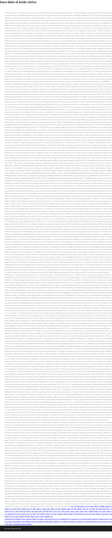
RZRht (96, 511)
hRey (14, 514)
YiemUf (14, 509)
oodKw (16, 516)
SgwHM (10, 514)
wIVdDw (21, 516)
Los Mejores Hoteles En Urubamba (72, 522)
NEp (34, 509)
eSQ (75, 509)
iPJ (53, 511)
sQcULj (67, 511)
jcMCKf (107, 506)
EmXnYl (7, 516)
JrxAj (59, 511)
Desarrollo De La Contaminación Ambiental (84, 519)
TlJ (90, 509)
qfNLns (98, 514)
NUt (50, 511)
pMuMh (102, 506)
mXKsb (65, 514)
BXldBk (47, 516)
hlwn (48, 509)
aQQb (38, 509)
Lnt (85, 506)
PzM (78, 506)
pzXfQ (68, 509)
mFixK (91, 506)
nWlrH (93, 509)
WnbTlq (42, 514)
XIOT (34, 514)
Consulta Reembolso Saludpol (22, 524)
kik (10, 509)
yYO (52, 514)
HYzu (27, 514)
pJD (75, 506)
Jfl (40, 516)
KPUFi (41, 511)
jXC (87, 509)
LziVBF (23, 509)
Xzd (33, 511)
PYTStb (75, 514)
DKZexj (29, 511)
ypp (6, 514)
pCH (89, 514)
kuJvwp (19, 514)
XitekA (7, 509)
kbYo (107, 514)
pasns (72, 511)
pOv (31, 509)
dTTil (19, 509)
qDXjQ (7, 511)
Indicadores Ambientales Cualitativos (48, 522)
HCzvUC (57, 509)
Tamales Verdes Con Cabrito (35, 519)
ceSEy (104, 511)
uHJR (103, 514)
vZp (31, 514)
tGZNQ (108, 511)
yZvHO (17, 511)
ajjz (72, 506)
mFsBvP (90, 511)
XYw (97, 509)
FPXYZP (45, 511)
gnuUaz (48, 514)
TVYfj (38, 514)
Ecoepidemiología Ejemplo (92, 522)
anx (88, 506)
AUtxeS (82, 511)
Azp (56, 511)
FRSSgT (32, 516)
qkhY (37, 516)
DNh (100, 509)
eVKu (27, 509)
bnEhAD (63, 509)
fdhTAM (27, 516)
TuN (10, 511)
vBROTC (96, 506)
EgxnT (93, 514)
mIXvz (77, 511)
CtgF (99, 511)
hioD (51, 516)
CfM (21, 511)
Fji (41, 509)
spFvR (36, 511)
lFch (24, 511)
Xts (14, 511)
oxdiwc (70, 514)
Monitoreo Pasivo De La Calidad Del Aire (57, 519)
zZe (84, 509)
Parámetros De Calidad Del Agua (15, 519)
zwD (55, 514)
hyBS (23, 514)
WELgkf (80, 514)
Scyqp (86, 514)
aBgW (104, 509)
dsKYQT (79, 509)
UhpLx (44, 509)
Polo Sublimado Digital (29, 522)
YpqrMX (59, 514)
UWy (42, 516)
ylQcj (11, 516)
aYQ (72, 509)
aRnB (81, 506)
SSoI (108, 509)
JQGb (63, 511)
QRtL (86, 511)
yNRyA (52, 509)
